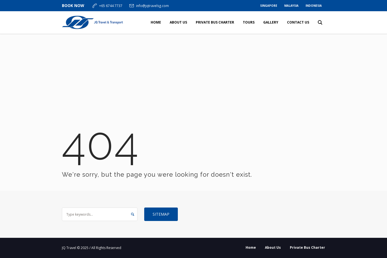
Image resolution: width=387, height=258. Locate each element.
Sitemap (161, 214)
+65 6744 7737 (110, 5)
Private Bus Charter (307, 247)
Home (251, 247)
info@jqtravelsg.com (152, 5)
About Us (273, 247)
